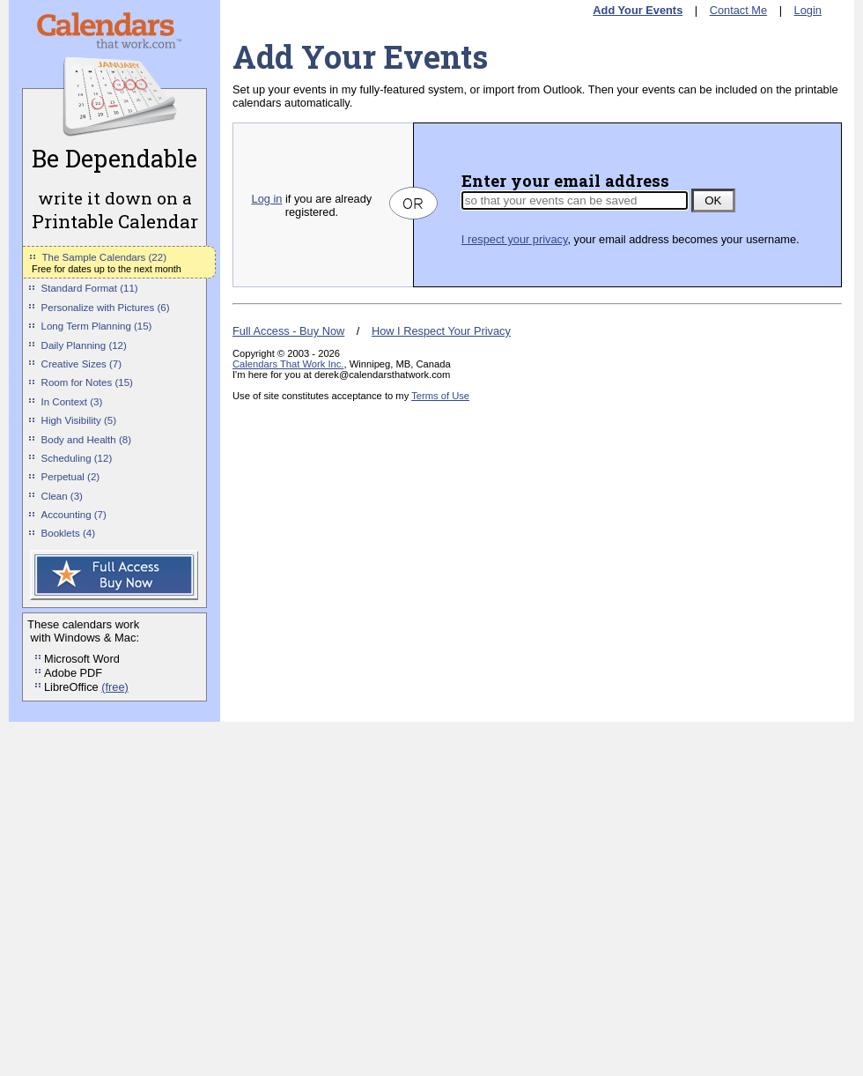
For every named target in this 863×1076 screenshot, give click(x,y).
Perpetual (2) (70, 476)
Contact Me (738, 10)
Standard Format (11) (89, 288)
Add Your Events (637, 10)
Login (808, 10)
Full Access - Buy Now (288, 331)
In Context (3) (72, 402)
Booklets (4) (68, 533)
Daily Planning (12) (84, 345)
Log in (267, 198)
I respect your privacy (514, 239)
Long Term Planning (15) (96, 326)
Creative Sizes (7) (81, 364)
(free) (115, 687)
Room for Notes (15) (87, 382)
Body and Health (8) (86, 439)
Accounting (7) (74, 514)
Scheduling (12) (77, 458)
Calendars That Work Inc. (287, 364)
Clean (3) (62, 496)
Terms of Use (440, 395)
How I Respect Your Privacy (441, 331)
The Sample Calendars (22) (104, 257)
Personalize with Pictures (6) (105, 307)
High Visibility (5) (79, 420)
